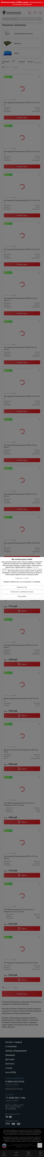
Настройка (22, 596)
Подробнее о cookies (22, 578)
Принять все (22, 587)
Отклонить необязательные (22, 592)
